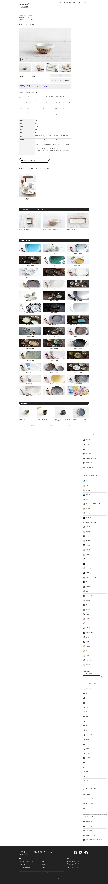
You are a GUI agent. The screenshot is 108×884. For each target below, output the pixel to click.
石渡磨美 (30, 265)
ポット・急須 (89, 734)
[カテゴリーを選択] (95, 674)
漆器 (87, 776)
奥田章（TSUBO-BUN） (91, 522)
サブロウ (30, 312)
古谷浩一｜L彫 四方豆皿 (24, 229)
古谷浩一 (54, 360)
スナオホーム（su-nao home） (93, 577)
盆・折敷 (88, 757)
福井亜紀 (30, 360)
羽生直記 (78, 348)
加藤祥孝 (54, 288)
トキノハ (88, 591)
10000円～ (88, 808)
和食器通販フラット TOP (91, 439)
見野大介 (78, 372)
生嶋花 (54, 253)
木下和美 (78, 300)
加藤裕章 (30, 288)
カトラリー (88, 753)
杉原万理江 (78, 312)
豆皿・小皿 (88, 688)
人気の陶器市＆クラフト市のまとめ (94, 839)
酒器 (87, 730)
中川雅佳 (78, 336)
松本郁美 (30, 372)
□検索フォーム (86, 671)
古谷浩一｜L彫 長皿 (71, 229)
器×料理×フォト (89, 453)
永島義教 (30, 348)
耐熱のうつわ (89, 744)
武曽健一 (54, 383)
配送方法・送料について (91, 462)
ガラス (87, 771)
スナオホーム (54, 324)
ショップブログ (89, 444)
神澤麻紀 (54, 300)
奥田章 (78, 277)
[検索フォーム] (102, 677)
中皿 (87, 693)
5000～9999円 (89, 803)
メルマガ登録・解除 (90, 835)
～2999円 (88, 794)
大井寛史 (78, 265)
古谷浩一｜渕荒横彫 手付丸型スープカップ (52, 229)
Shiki (54, 312)
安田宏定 (30, 395)
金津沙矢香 (78, 288)
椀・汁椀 (88, 762)
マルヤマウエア (78, 360)
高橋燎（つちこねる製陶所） (78, 324)
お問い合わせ (68, 2)
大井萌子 (30, 277)
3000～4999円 (89, 798)
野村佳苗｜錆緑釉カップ (42, 419)
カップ (87, 725)
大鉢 (87, 716)
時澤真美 (30, 336)
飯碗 (87, 721)
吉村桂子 (78, 395)
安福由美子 (54, 395)
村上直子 (78, 383)
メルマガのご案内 (90, 467)
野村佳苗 (54, 348)
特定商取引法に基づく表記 (24, 867)
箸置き (87, 748)
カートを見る (77, 2)
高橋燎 (87, 582)
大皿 (87, 698)
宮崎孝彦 (30, 383)
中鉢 (87, 711)
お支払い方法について (46, 867)
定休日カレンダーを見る (73, 868)
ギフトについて (89, 449)
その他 (87, 780)
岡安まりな (54, 277)
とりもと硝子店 (53, 336)
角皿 (87, 702)
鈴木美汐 (30, 324)
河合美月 (30, 300)
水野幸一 (54, 372)
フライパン (88, 766)
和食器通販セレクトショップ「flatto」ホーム (28, 861)
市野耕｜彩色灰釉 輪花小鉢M (25, 419)
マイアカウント (59, 2)
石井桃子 (78, 253)
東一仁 (29, 253)
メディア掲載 (89, 830)
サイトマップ (86, 2)
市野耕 (54, 265)
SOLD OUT (60, 75)
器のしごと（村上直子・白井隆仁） (94, 503)
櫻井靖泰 (88, 554)
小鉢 (87, 707)
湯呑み (87, 739)
